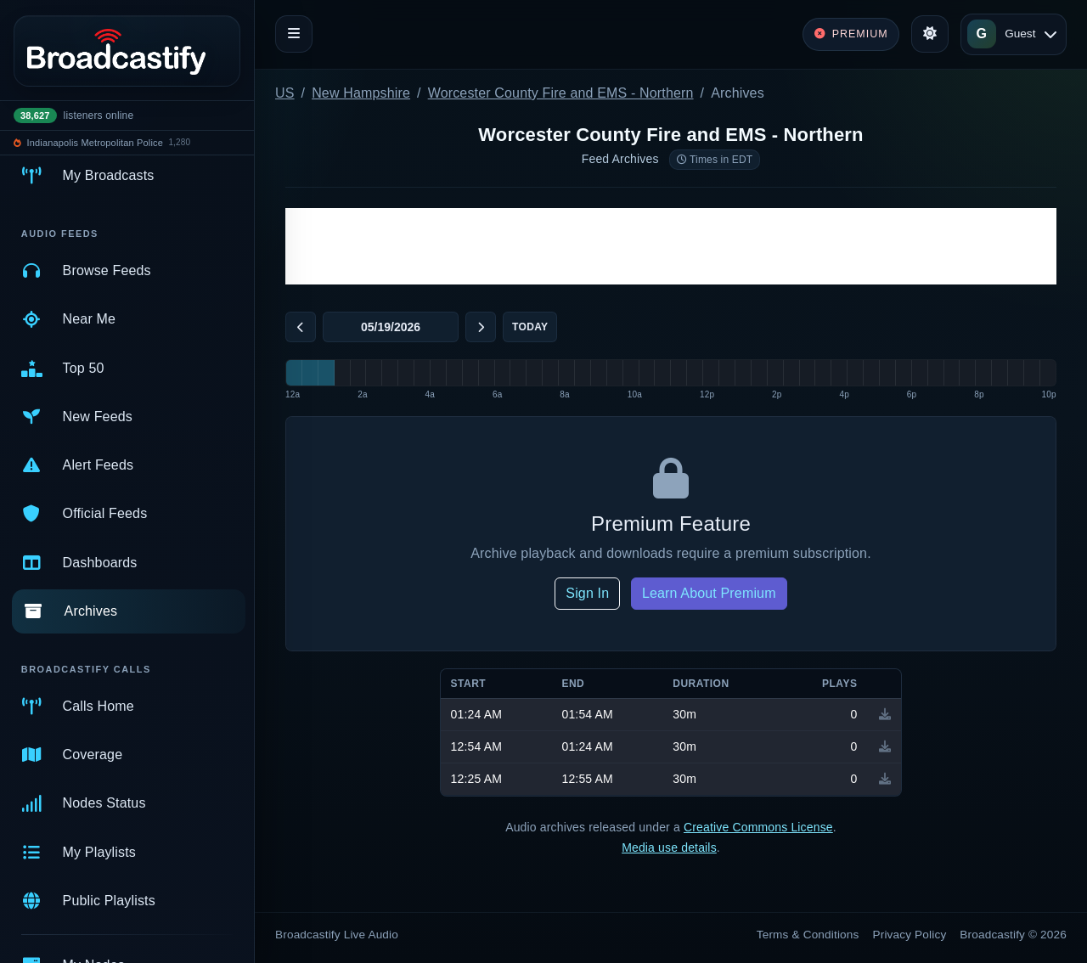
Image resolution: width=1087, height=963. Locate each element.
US (285, 93)
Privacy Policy (910, 934)
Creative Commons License (758, 827)
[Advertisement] (670, 246)
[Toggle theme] (930, 34)
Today (530, 327)
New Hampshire (361, 93)
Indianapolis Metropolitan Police (95, 143)
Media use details (669, 847)
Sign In (587, 593)
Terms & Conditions (808, 934)
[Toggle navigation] (294, 34)
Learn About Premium (709, 593)
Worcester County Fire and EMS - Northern (561, 93)
